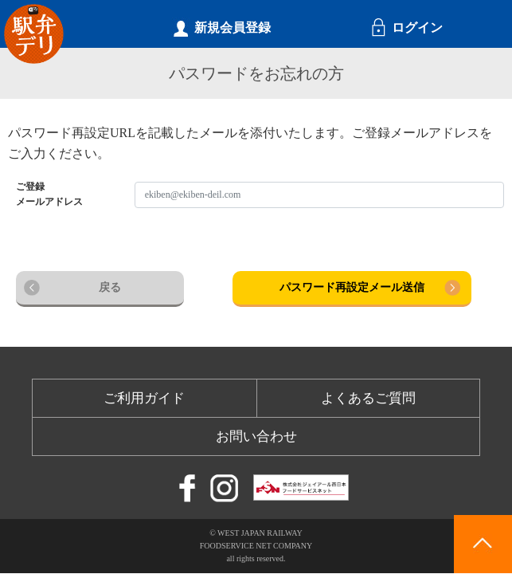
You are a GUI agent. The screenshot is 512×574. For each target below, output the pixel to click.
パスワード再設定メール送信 (351, 287)
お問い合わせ (256, 436)
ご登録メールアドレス (49, 194)
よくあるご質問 (368, 398)
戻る (110, 287)
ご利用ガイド (144, 398)
